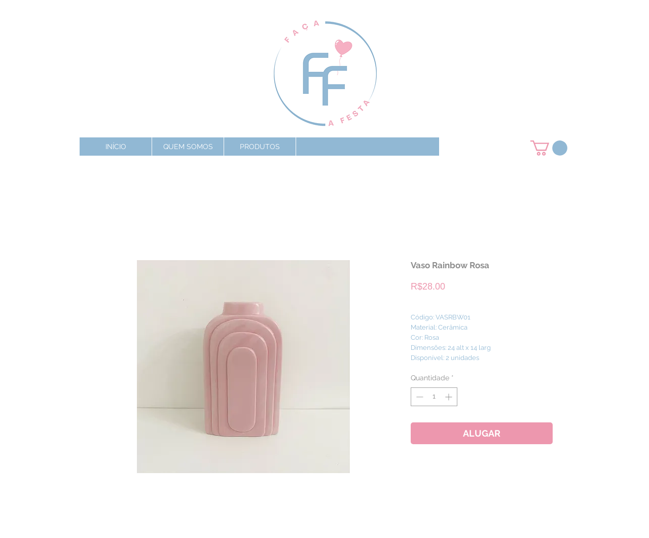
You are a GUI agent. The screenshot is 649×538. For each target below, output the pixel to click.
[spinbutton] (434, 397)
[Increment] (449, 397)
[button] (260, 146)
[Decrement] (418, 397)
